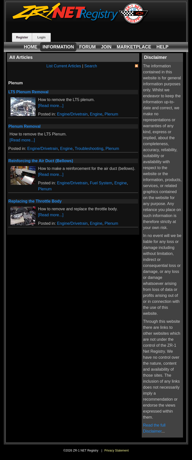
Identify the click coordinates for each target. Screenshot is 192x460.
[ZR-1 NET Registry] (81, 23)
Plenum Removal (24, 126)
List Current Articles (63, 66)
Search (90, 66)
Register (22, 37)
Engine (96, 114)
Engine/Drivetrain (72, 114)
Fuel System (101, 183)
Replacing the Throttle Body (35, 201)
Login (41, 37)
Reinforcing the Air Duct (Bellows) (40, 161)
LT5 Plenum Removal (28, 92)
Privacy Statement (116, 450)
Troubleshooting (89, 148)
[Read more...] (50, 106)
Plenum (111, 114)
